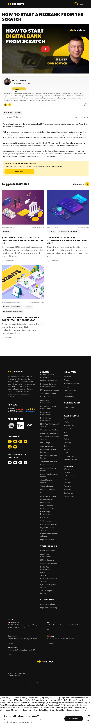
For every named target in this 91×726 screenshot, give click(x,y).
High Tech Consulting (48, 608)
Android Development (48, 563)
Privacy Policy (69, 496)
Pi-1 (65, 418)
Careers (67, 472)
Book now (19, 171)
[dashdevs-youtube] (15, 447)
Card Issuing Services (48, 524)
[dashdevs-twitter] (15, 441)
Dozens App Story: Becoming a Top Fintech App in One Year (20, 318)
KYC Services (45, 517)
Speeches (67, 489)
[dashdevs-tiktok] (25, 462)
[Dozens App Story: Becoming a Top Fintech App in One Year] (23, 282)
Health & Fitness (70, 390)
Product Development (48, 381)
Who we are (68, 469)
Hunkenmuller (69, 456)
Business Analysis (47, 493)
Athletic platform (70, 460)
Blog (66, 479)
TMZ (66, 432)
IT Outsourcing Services (49, 390)
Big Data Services (47, 540)
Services (44, 372)
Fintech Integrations (72, 476)
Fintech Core (69, 407)
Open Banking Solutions (49, 430)
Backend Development (49, 433)
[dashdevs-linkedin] (20, 441)
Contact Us (68, 493)
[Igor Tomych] (21, 80)
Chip (66, 446)
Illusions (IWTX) (70, 425)
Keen (66, 436)
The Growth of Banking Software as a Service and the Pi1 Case (68, 240)
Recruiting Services (47, 489)
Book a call (17, 89)
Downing (67, 442)
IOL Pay (67, 422)
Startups (67, 377)
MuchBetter (68, 429)
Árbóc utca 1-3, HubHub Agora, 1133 (22, 639)
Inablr (66, 453)
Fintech (67, 380)
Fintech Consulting (47, 604)
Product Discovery (47, 465)
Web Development (47, 397)
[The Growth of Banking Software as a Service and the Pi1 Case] (68, 207)
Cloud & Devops (46, 486)
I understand (74, 718)
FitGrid (66, 439)
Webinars (67, 483)
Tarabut (67, 449)
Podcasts (67, 486)
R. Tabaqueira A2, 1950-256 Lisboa (60, 639)
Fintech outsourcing (48, 496)
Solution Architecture (48, 461)
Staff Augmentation (48, 393)
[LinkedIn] (9, 104)
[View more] (81, 184)
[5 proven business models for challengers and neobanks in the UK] (23, 207)
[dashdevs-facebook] (10, 441)
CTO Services (45, 521)
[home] (16, 4)
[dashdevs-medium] (25, 441)
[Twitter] (5, 104)
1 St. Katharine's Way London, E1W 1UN (62, 625)
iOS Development (47, 560)
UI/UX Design (45, 443)
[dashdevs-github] (10, 447)
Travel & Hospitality (71, 383)
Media (66, 387)
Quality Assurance (47, 446)
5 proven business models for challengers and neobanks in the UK (22, 240)
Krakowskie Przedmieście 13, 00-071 (22, 650)
